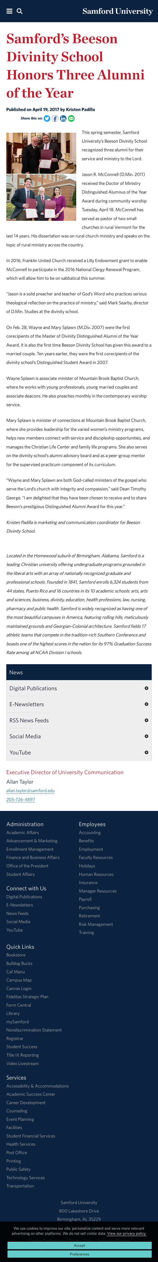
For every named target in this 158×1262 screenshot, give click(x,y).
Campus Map (19, 980)
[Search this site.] (19, 10)
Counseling (16, 1111)
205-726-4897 (20, 799)
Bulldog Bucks (19, 963)
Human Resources (96, 874)
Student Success (21, 1046)
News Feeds (17, 913)
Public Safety (18, 1169)
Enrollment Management (29, 849)
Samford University (79, 1202)
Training (86, 932)
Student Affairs (20, 874)
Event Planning (20, 1119)
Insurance (88, 882)
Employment (91, 849)
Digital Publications (33, 688)
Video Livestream (22, 1063)
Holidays (87, 866)
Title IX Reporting (22, 1055)
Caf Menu (15, 972)
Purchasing (89, 907)
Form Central (18, 1005)
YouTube (20, 752)
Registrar (14, 1038)
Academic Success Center (30, 1094)
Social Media (25, 736)
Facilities (14, 1127)
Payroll (85, 899)
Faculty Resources (96, 857)
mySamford (17, 1022)
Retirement (89, 916)
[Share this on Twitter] (47, 118)
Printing (13, 1161)
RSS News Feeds (29, 720)
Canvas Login (18, 988)
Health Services (20, 1144)
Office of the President (27, 866)
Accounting (90, 832)
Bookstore (15, 955)
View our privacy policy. (126, 1233)
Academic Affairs (22, 832)
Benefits (86, 841)
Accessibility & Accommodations (37, 1086)
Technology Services (25, 1177)
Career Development (25, 1102)
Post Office (16, 1152)
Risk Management (96, 924)
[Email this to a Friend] (71, 118)
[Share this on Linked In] (63, 118)
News (16, 672)
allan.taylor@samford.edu (30, 790)
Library (13, 1013)
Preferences (79, 1254)
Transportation (20, 1186)
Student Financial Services (30, 1136)
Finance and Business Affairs (33, 857)
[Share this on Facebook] (55, 118)
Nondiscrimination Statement (34, 1030)
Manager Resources (98, 891)
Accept (79, 1245)
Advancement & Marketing (32, 841)
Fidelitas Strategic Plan (27, 996)
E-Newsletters (26, 704)
